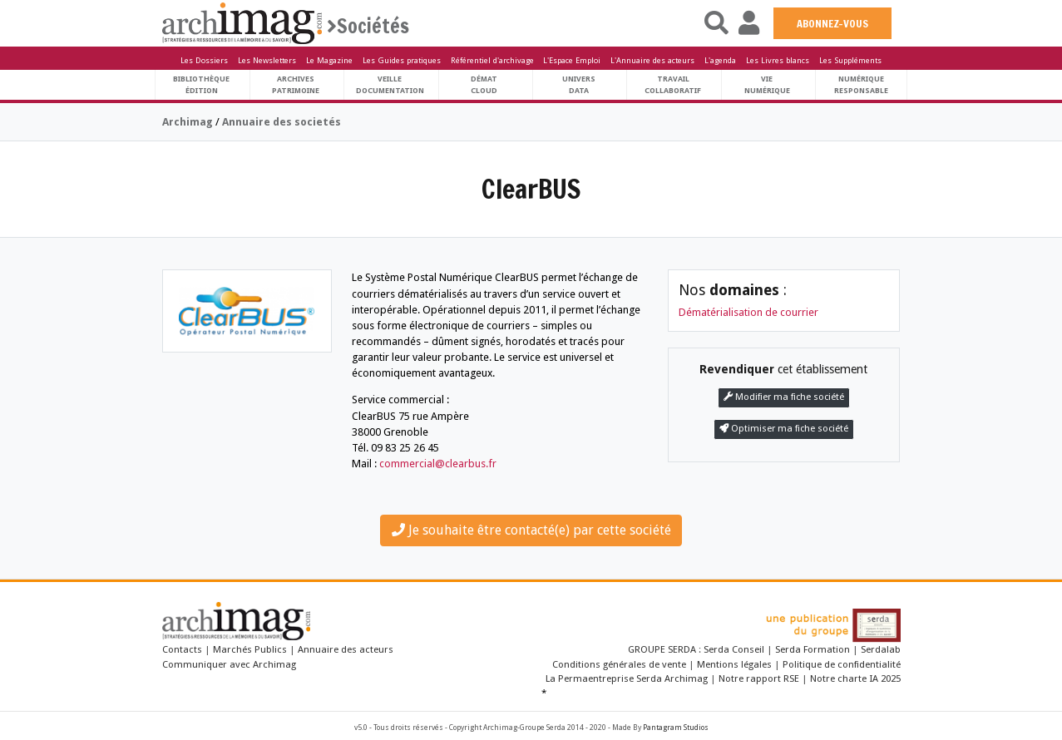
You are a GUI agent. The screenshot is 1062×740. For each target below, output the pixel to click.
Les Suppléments (850, 60)
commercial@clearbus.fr (437, 463)
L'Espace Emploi (571, 60)
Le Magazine (329, 60)
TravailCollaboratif (673, 84)
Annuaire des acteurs (345, 649)
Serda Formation (813, 649)
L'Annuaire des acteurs (652, 60)
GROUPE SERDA (663, 649)
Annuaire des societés (281, 122)
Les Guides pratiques (402, 60)
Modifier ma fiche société (784, 397)
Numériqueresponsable (861, 84)
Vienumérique (767, 84)
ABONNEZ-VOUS (832, 23)
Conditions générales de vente (619, 664)
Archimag (187, 122)
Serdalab (881, 649)
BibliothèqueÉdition (201, 84)
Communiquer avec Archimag (229, 664)
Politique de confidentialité (842, 664)
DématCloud (484, 84)
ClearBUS (531, 189)
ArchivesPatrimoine (295, 84)
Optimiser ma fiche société (783, 428)
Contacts (182, 649)
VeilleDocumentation (390, 84)
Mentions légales (734, 664)
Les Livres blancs (777, 60)
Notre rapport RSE (759, 678)
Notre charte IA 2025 (855, 678)
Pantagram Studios (676, 727)
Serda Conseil (735, 649)
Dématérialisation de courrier (748, 312)
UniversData (578, 84)
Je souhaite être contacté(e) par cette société (531, 530)
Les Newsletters (267, 60)
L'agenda (720, 60)
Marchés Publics (250, 649)
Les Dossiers (204, 60)
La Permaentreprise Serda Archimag (627, 678)
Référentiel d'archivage (492, 60)
